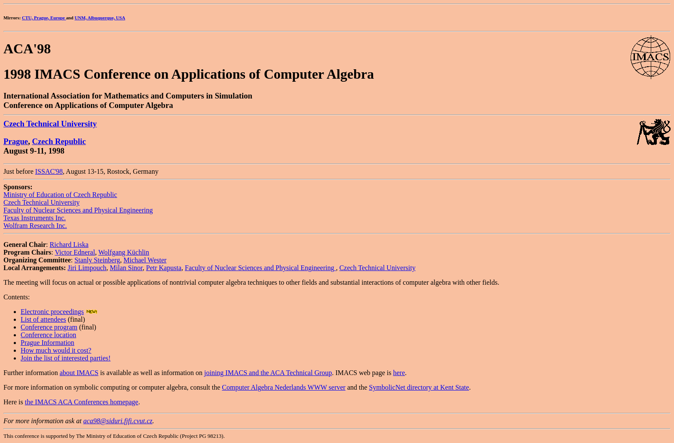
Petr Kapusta (163, 267)
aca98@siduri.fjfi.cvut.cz (118, 421)
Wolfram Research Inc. (35, 225)
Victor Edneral (75, 252)
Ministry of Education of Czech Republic (60, 194)
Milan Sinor (126, 267)
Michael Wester (144, 260)
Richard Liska (69, 244)
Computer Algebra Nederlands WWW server (283, 387)
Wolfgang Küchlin (123, 252)
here (399, 372)
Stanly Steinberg (97, 260)
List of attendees (43, 319)
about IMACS (79, 372)
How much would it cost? (56, 350)
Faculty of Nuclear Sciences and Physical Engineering (78, 210)
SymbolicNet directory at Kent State (419, 387)
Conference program (49, 327)
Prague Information (47, 342)
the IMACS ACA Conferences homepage (81, 402)
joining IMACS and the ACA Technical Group (268, 372)
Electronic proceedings (52, 311)
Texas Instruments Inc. (34, 218)
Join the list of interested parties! (65, 358)
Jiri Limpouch (86, 267)
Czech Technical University (50, 123)
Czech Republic (59, 141)
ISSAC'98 (49, 171)
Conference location (48, 334)
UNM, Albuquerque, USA (99, 17)
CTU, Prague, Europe (44, 17)
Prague (15, 141)
